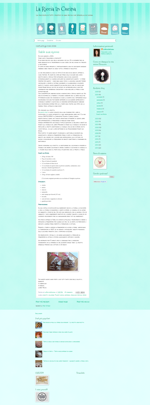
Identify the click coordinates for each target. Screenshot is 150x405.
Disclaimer (50, 41)
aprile (99, 103)
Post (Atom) (46, 306)
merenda (67, 295)
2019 (97, 130)
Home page (41, 41)
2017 (97, 136)
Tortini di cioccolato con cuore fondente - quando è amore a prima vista (65, 361)
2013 (97, 148)
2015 (97, 142)
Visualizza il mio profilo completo (106, 53)
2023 (97, 119)
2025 (97, 92)
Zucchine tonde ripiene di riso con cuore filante (58, 332)
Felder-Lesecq (59, 295)
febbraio (100, 109)
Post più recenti (42, 301)
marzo (99, 106)
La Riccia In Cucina (56, 9)
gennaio (99, 112)
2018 (97, 133)
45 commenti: (68, 292)
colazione (51, 295)
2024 (97, 95)
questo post (44, 112)
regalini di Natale (76, 295)
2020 (97, 127)
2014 (97, 145)
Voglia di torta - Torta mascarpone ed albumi (57, 351)
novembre (100, 100)
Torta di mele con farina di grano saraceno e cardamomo (61, 342)
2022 (97, 121)
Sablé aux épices (48, 52)
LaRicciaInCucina (108, 49)
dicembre (100, 97)
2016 (97, 139)
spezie (84, 295)
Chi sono (58, 41)
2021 (97, 124)
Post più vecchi (83, 301)
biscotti (45, 295)
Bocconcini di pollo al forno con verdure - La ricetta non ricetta (63, 322)
